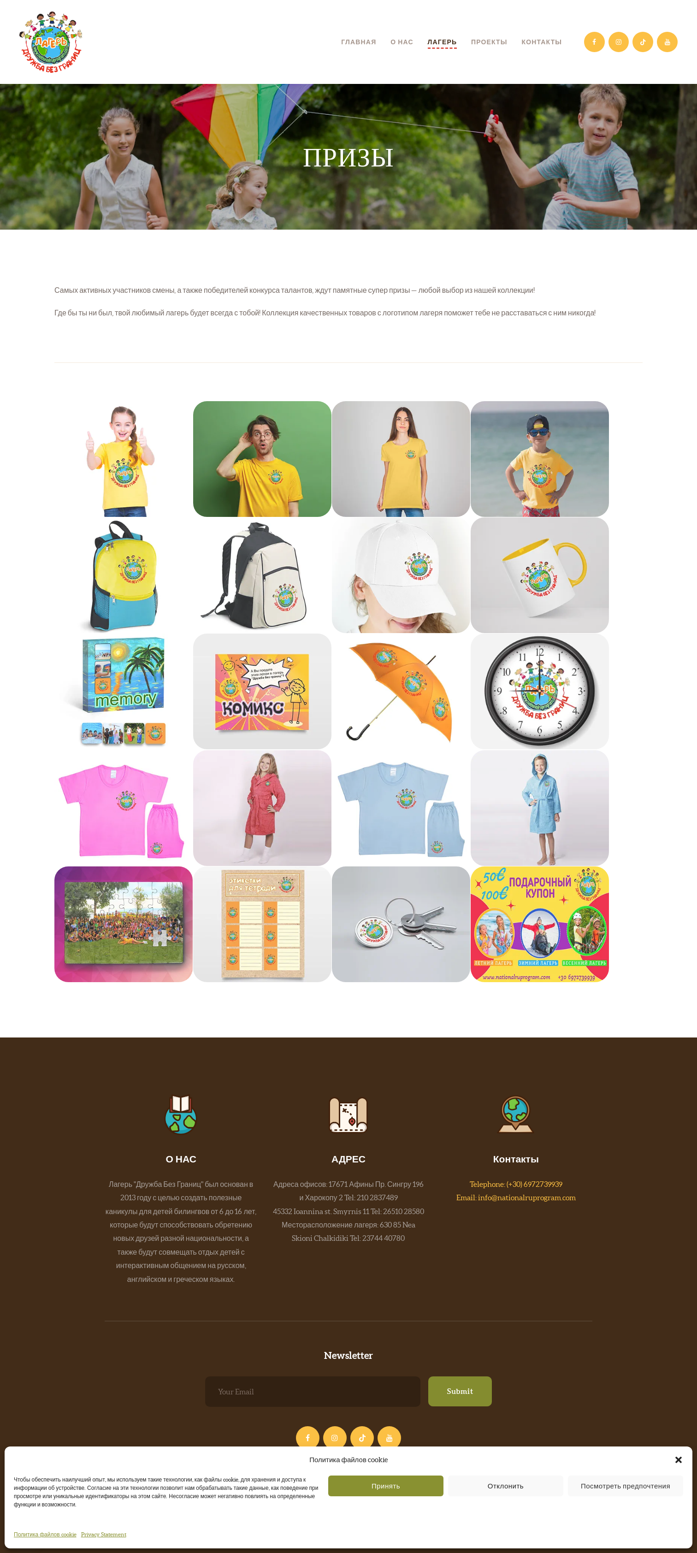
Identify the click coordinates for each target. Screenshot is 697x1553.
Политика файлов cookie (45, 1534)
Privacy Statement (103, 1534)
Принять (386, 1486)
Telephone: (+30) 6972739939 (516, 1184)
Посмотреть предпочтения (625, 1486)
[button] (678, 1459)
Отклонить (506, 1486)
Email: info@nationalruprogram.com (516, 1197)
